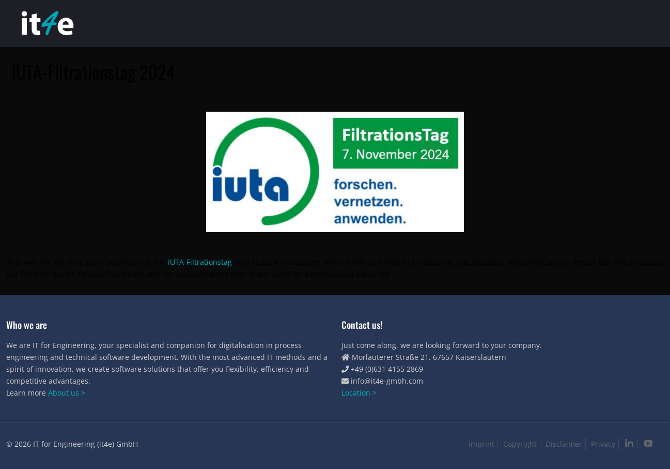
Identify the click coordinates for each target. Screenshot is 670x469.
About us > (66, 393)
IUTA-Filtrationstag (200, 262)
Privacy (603, 444)
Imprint (481, 444)
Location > (359, 393)
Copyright (520, 444)
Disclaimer (564, 444)
